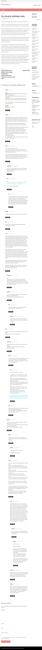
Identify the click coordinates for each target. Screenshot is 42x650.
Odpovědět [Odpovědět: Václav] (11, 365)
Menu (3, 9)
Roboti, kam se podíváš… (36, 76)
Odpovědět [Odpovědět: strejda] (8, 141)
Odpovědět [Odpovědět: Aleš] (8, 337)
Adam (33, 61)
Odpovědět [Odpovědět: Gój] (11, 311)
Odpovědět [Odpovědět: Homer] (8, 161)
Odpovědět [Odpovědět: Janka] (12, 524)
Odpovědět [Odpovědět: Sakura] (11, 496)
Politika (2, 13)
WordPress (19, 648)
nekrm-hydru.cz (34, 17)
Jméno (2, 623)
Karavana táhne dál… (35, 72)
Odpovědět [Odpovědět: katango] (14, 536)
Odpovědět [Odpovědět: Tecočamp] (9, 351)
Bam (23, 648)
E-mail (2, 628)
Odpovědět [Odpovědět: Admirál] (12, 455)
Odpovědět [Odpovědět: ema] (9, 189)
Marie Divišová (5, 18)
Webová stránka (4, 632)
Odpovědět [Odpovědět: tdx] (12, 401)
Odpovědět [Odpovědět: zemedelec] (9, 287)
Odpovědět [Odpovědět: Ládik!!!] (8, 217)
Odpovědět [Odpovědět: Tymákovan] (9, 174)
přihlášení (35, 5)
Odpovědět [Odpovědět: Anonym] (8, 110)
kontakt (39, 5)
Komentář (3, 610)
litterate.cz (6, 4)
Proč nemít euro (34, 74)
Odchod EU (34, 109)
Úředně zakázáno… (35, 32)
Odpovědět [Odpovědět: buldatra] (9, 300)
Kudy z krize (34, 105)
